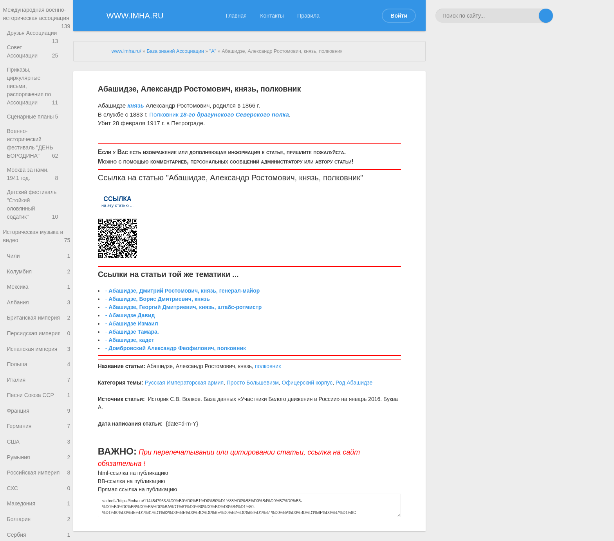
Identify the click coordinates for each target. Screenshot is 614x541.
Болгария (38, 522)
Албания (38, 291)
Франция (38, 407)
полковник (341, 177)
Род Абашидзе (354, 382)
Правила (308, 16)
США (38, 440)
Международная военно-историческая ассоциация (36, 19)
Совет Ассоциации (38, 60)
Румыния (38, 456)
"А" (212, 51)
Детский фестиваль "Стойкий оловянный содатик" (38, 192)
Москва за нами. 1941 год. (38, 163)
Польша (38, 357)
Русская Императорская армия (184, 382)
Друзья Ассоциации (38, 44)
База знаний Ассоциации (175, 51)
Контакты (272, 16)
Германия (38, 423)
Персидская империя (38, 324)
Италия (38, 374)
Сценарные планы (38, 110)
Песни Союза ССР (38, 390)
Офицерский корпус (307, 382)
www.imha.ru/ (126, 51)
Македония (38, 506)
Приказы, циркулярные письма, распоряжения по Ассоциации (38, 85)
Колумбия (38, 258)
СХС (38, 489)
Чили (38, 242)
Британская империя (38, 308)
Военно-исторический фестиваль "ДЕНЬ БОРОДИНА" (38, 135)
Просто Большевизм (253, 382)
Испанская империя (38, 341)
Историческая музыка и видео (36, 221)
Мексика (38, 275)
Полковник (163, 114)
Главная (236, 16)
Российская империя (38, 473)
